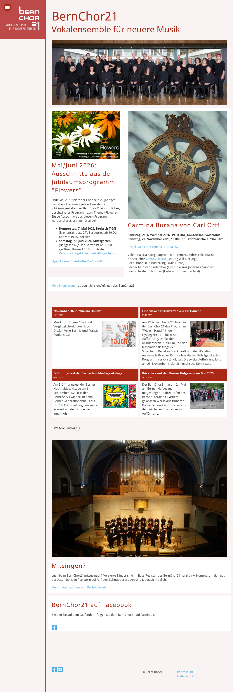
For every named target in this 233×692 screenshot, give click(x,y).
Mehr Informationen (64, 285)
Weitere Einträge (65, 428)
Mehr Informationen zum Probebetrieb (79, 587)
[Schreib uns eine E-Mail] (60, 669)
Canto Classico (156, 259)
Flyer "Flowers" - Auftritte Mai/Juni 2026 (78, 261)
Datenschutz (186, 676)
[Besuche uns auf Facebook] (54, 627)
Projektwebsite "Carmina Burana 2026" (154, 247)
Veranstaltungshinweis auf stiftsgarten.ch (88, 253)
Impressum (185, 672)
